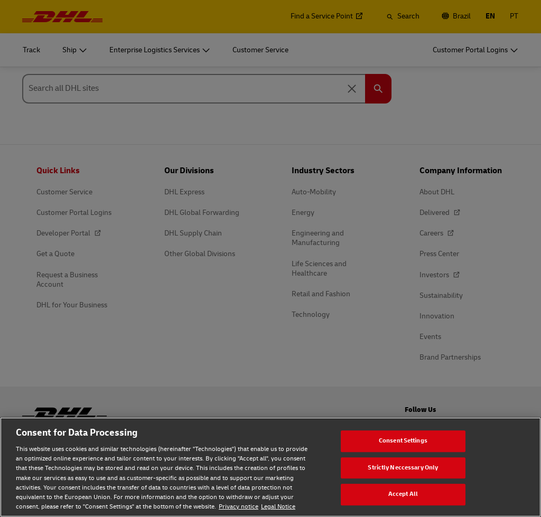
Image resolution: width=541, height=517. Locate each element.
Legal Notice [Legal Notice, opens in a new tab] (278, 507)
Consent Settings (403, 441)
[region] (270, 467)
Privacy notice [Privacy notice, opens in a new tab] (238, 507)
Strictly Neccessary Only (403, 468)
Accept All (403, 494)
